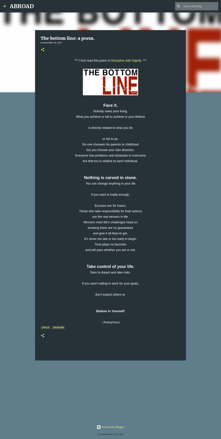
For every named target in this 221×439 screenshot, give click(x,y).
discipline (58, 327)
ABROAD (22, 6)
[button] (43, 50)
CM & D (45, 327)
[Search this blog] (200, 6)
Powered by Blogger (110, 427)
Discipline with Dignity (126, 60)
